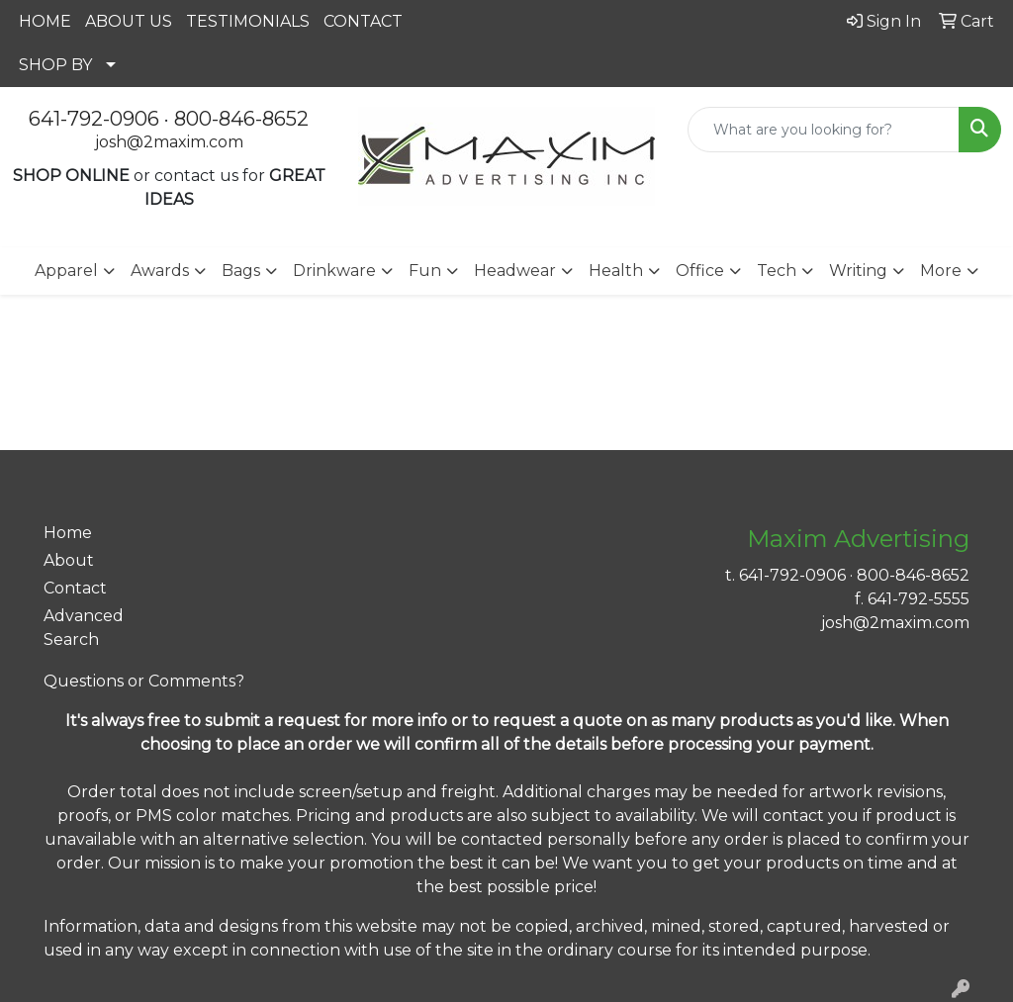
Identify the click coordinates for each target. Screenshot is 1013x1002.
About (69, 560)
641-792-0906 (94, 119)
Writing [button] (858, 270)
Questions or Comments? (144, 681)
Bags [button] (241, 270)
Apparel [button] (66, 270)
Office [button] (700, 270)
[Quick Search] (824, 129)
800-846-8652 (241, 119)
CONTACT (363, 21)
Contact (75, 588)
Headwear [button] (515, 270)
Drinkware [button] (334, 270)
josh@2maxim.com (169, 142)
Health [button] (616, 270)
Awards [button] (160, 270)
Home (68, 532)
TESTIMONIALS (248, 21)
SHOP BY (55, 64)
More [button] (941, 270)
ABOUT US (128, 21)
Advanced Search (84, 627)
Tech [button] (776, 270)
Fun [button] (425, 270)
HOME (45, 21)
